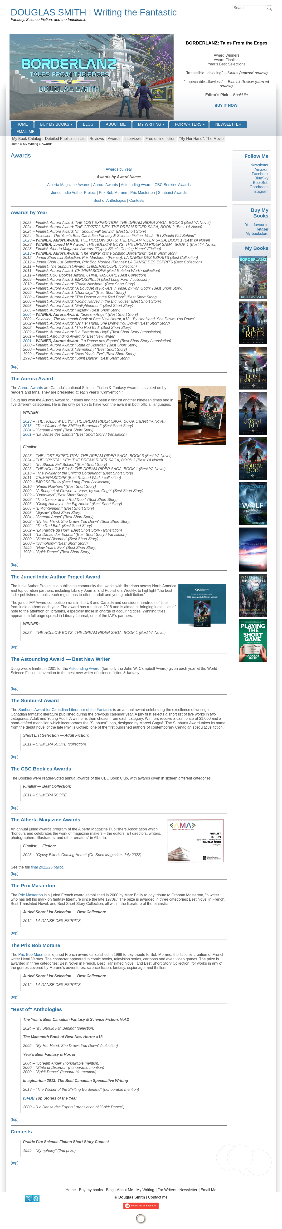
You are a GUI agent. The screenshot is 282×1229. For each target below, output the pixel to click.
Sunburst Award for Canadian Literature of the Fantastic (65, 710)
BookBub (260, 183)
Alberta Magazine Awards (68, 185)
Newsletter (228, 124)
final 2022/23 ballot (47, 867)
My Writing (149, 124)
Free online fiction (160, 139)
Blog (88, 124)
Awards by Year (119, 169)
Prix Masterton (142, 193)
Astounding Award (136, 185)
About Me (116, 124)
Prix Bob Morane (113, 193)
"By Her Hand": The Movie (201, 139)
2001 (27, 341)
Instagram (260, 191)
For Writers (188, 124)
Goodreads (259, 187)
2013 (27, 253)
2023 (27, 240)
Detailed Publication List (65, 139)
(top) (15, 367)
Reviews (97, 139)
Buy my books (54, 124)
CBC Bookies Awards (173, 185)
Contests (136, 200)
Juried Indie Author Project (73, 193)
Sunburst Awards (172, 193)
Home (22, 124)
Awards (114, 139)
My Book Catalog (26, 139)
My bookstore (257, 234)
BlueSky (261, 178)
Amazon (261, 170)
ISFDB (28, 1098)
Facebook (260, 174)
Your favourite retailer (256, 227)
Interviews (132, 139)
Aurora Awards (105, 185)
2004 (27, 314)
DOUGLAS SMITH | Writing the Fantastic (94, 12)
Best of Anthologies (109, 200)
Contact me (158, 1197)
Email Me (25, 132)
